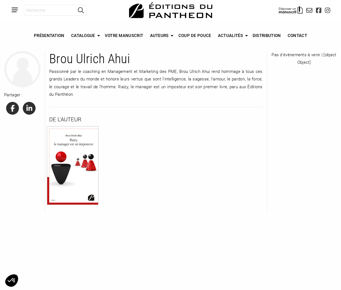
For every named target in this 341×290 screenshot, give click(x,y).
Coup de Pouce (194, 35)
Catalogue (83, 35)
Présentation (49, 35)
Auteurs (159, 35)
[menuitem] (49, 35)
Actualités (230, 35)
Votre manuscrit (124, 35)
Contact (297, 35)
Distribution (267, 35)
